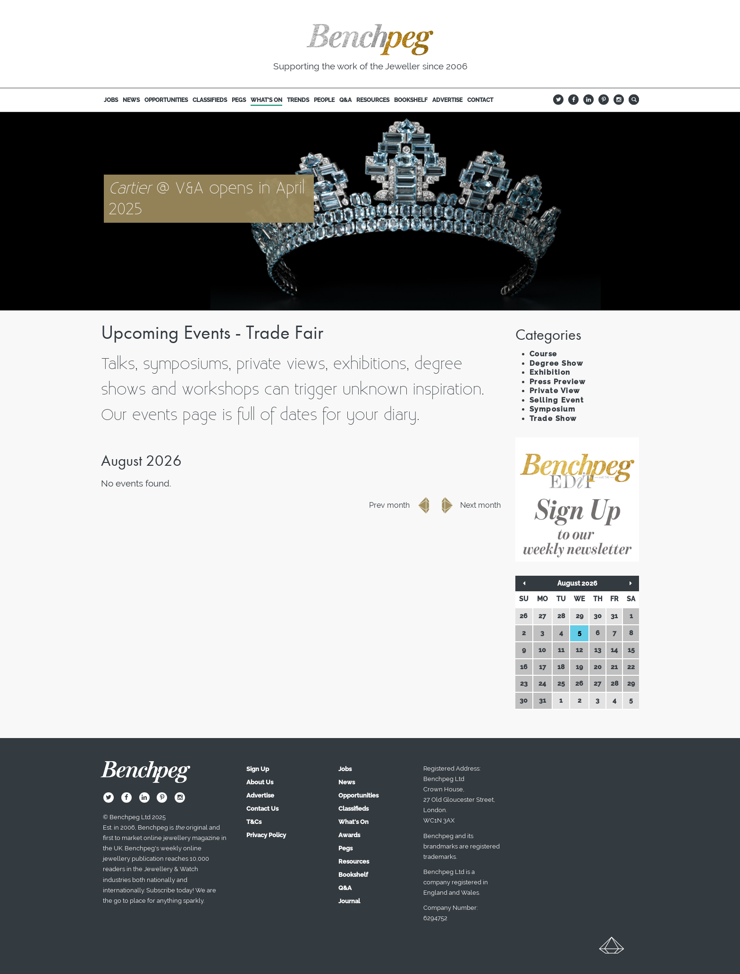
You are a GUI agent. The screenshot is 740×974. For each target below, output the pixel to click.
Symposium (553, 409)
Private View (555, 390)
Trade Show (553, 418)
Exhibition (550, 372)
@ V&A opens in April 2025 (207, 197)
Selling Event (557, 400)
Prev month (401, 505)
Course (543, 354)
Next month (469, 505)
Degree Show (557, 363)
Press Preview (558, 382)
